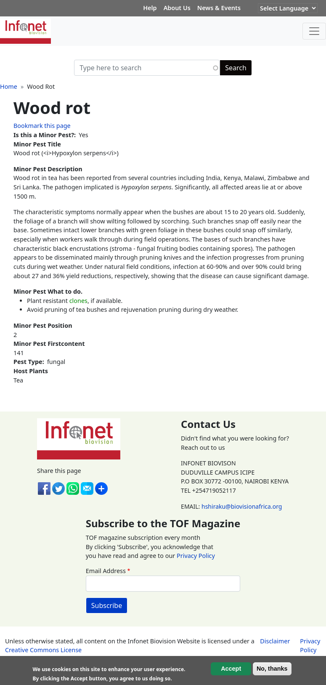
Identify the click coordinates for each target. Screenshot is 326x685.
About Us (177, 8)
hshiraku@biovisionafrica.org (241, 506)
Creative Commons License (43, 650)
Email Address (106, 571)
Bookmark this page (42, 126)
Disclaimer (275, 641)
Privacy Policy (196, 556)
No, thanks (272, 668)
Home (8, 86)
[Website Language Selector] (288, 8)
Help (149, 8)
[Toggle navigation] (314, 31)
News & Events (219, 8)
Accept (231, 668)
